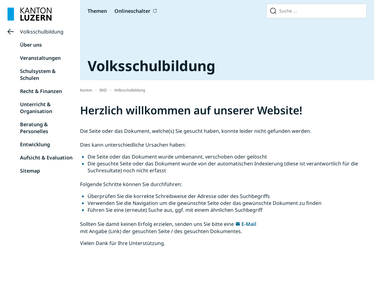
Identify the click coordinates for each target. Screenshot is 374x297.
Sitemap (30, 170)
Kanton (86, 90)
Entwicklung (35, 144)
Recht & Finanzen (41, 91)
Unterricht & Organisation (36, 108)
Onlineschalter (132, 11)
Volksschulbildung (41, 31)
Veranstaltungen (40, 58)
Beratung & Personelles (34, 128)
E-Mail (248, 224)
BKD (103, 90)
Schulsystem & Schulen (38, 74)
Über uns (31, 44)
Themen (97, 11)
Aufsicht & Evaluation (46, 157)
